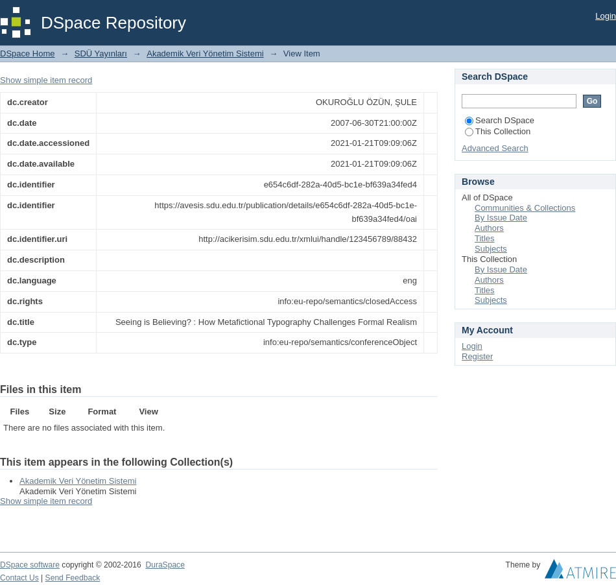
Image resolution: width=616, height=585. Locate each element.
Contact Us (19, 577)
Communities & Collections (525, 208)
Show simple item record (46, 80)
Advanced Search (495, 148)
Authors (489, 228)
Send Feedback (73, 577)
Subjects (491, 249)
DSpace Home (27, 53)
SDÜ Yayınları (101, 53)
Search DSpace (499, 120)
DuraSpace (164, 564)
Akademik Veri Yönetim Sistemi (205, 53)
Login (605, 16)
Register (477, 356)
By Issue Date (501, 217)
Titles (485, 238)
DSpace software (30, 564)
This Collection (497, 131)
